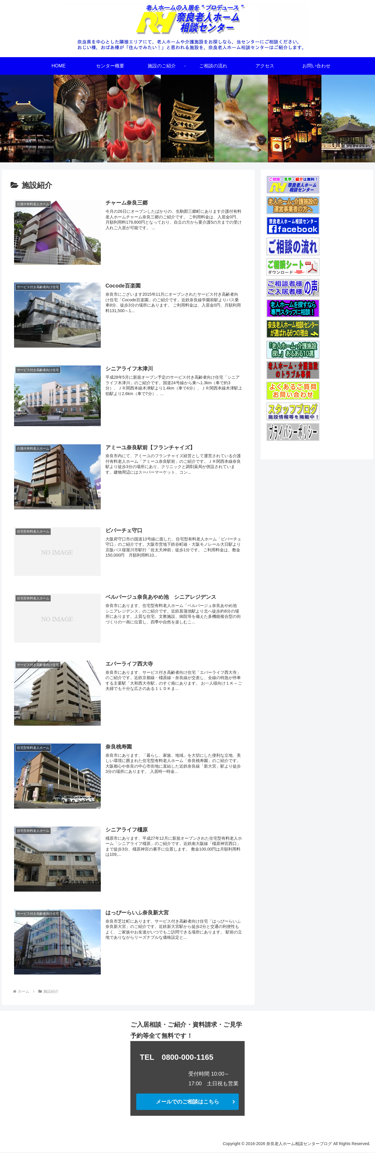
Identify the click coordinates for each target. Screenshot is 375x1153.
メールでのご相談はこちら (187, 1103)
